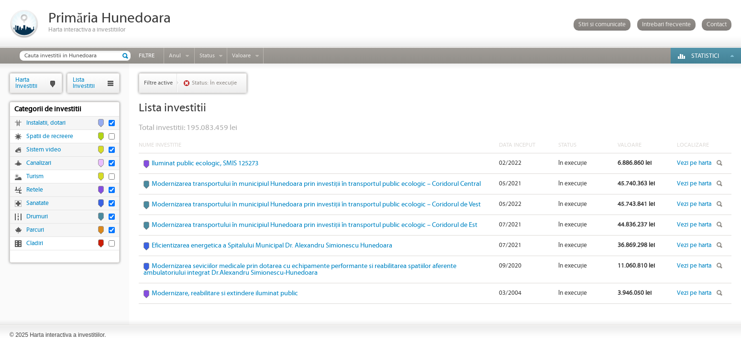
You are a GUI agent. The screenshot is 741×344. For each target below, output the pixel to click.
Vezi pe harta (694, 163)
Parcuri (35, 230)
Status (207, 56)
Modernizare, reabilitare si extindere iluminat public (225, 293)
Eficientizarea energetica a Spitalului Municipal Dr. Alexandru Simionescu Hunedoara (272, 245)
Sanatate (37, 203)
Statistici (705, 56)
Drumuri (37, 216)
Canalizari (38, 163)
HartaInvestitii (26, 82)
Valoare (241, 56)
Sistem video (43, 149)
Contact (717, 24)
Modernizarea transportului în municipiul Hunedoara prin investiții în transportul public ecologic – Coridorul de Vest (316, 204)
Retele (34, 190)
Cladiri (34, 243)
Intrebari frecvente (666, 24)
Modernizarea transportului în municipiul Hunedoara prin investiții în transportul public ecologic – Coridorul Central (316, 184)
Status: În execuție (214, 83)
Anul (175, 56)
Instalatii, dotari (46, 123)
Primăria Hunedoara (109, 18)
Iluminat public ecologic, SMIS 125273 (205, 163)
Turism (35, 176)
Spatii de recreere (49, 136)
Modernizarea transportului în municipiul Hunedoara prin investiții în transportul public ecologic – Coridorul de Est (314, 225)
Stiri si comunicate (602, 24)
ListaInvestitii (84, 82)
